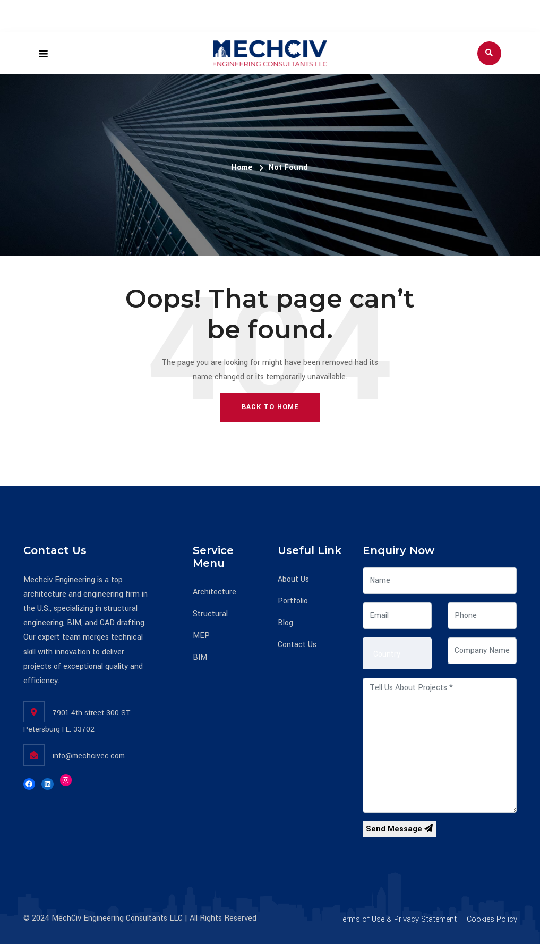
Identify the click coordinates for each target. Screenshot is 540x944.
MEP (201, 635)
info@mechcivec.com (89, 756)
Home (242, 167)
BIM (200, 657)
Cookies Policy (492, 919)
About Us (293, 579)
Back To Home (270, 407)
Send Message (399, 829)
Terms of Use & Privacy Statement (397, 919)
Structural (210, 613)
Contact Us (297, 644)
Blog (285, 622)
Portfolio (293, 601)
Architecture (214, 592)
